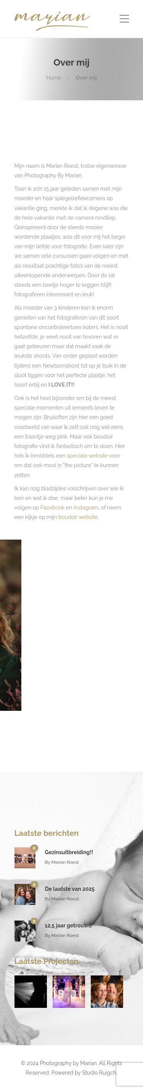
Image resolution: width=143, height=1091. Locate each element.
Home (53, 78)
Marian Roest (65, 862)
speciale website (87, 456)
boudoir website (77, 517)
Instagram (86, 508)
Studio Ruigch (99, 1073)
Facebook (52, 508)
